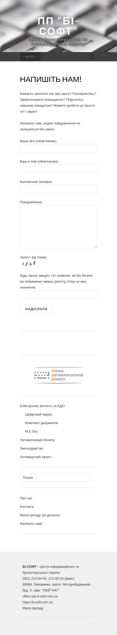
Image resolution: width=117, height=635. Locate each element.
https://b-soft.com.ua (38, 602)
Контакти (27, 507)
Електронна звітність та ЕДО (42, 406)
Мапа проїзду (33, 608)
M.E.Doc (31, 431)
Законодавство (31, 448)
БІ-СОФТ (30, 567)
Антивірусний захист (36, 457)
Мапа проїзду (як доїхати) (40, 515)
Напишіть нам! (31, 524)
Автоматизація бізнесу (37, 440)
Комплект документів (41, 423)
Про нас (26, 498)
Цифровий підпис (38, 414)
